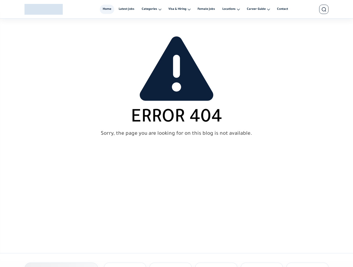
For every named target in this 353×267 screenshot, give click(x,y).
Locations (229, 9)
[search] (323, 9)
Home (107, 9)
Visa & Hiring (177, 9)
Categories (149, 9)
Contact (282, 9)
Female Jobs (206, 9)
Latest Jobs (126, 9)
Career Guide (256, 9)
